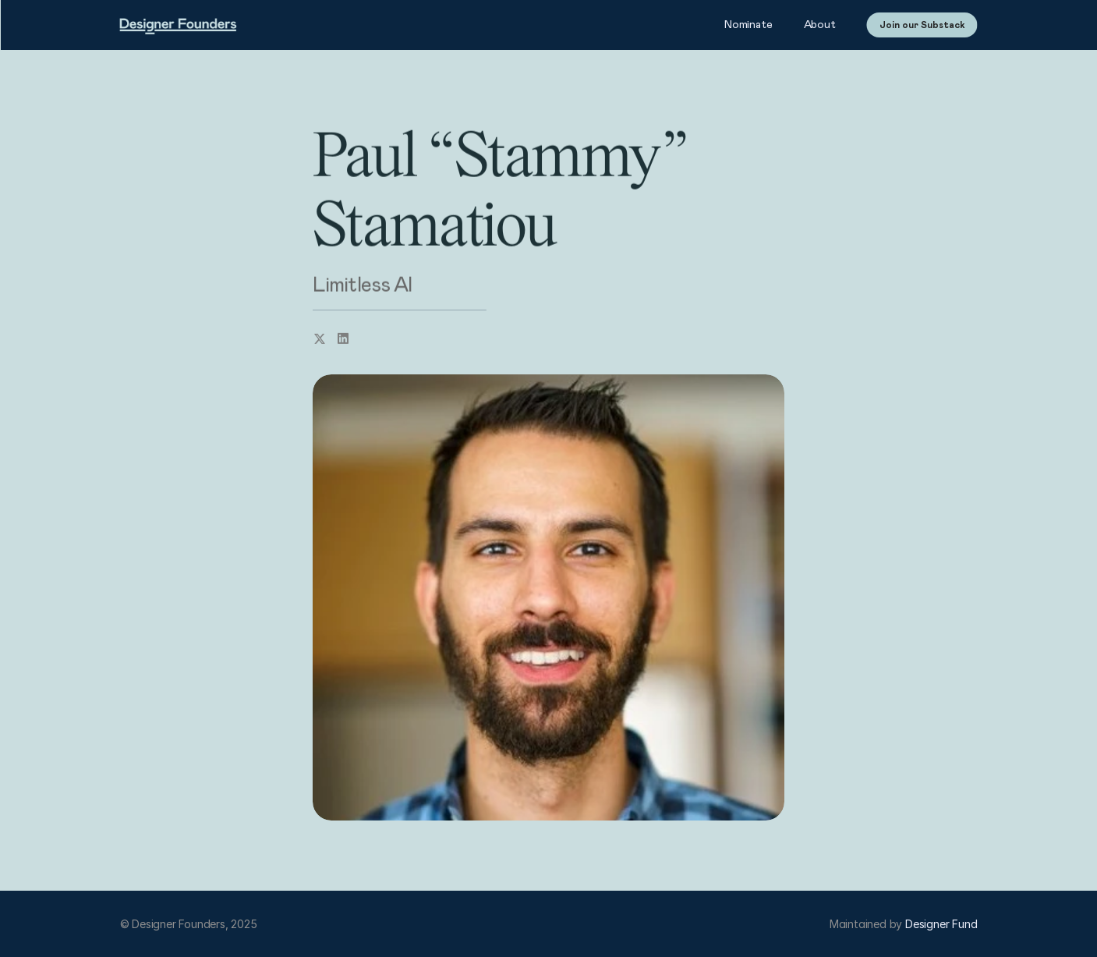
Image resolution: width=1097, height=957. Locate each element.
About (820, 24)
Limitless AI (362, 285)
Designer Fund (941, 923)
